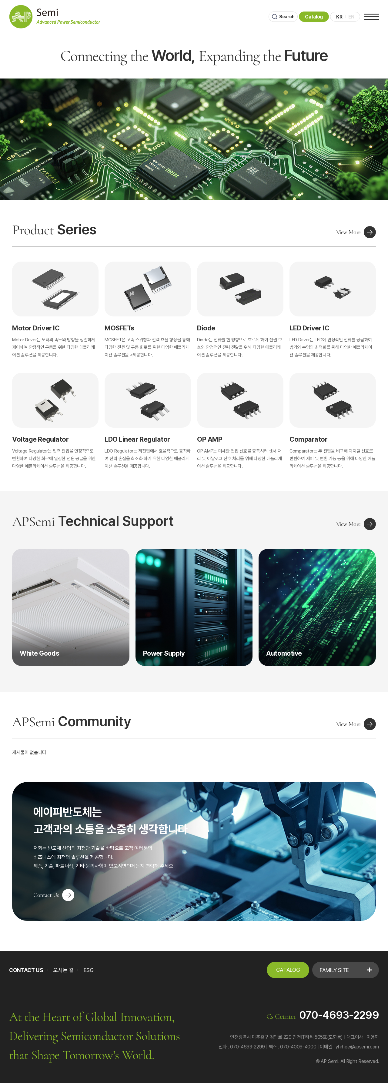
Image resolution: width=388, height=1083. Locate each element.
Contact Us (53, 895)
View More (356, 232)
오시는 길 (63, 970)
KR (338, 17)
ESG (89, 970)
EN (350, 17)
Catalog (312, 17)
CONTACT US (26, 970)
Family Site (334, 970)
